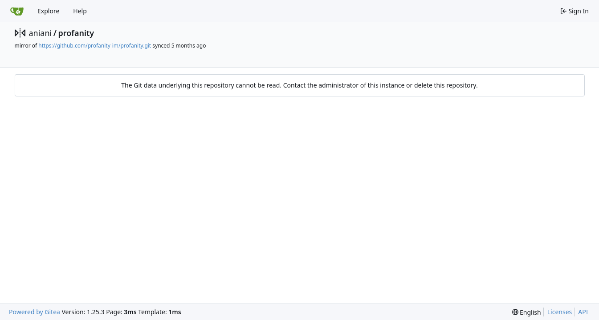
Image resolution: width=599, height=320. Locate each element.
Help (80, 11)
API (583, 312)
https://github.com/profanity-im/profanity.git (94, 45)
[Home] (16, 11)
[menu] (526, 312)
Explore (48, 11)
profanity (76, 32)
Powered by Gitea (34, 312)
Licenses (559, 312)
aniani (40, 32)
